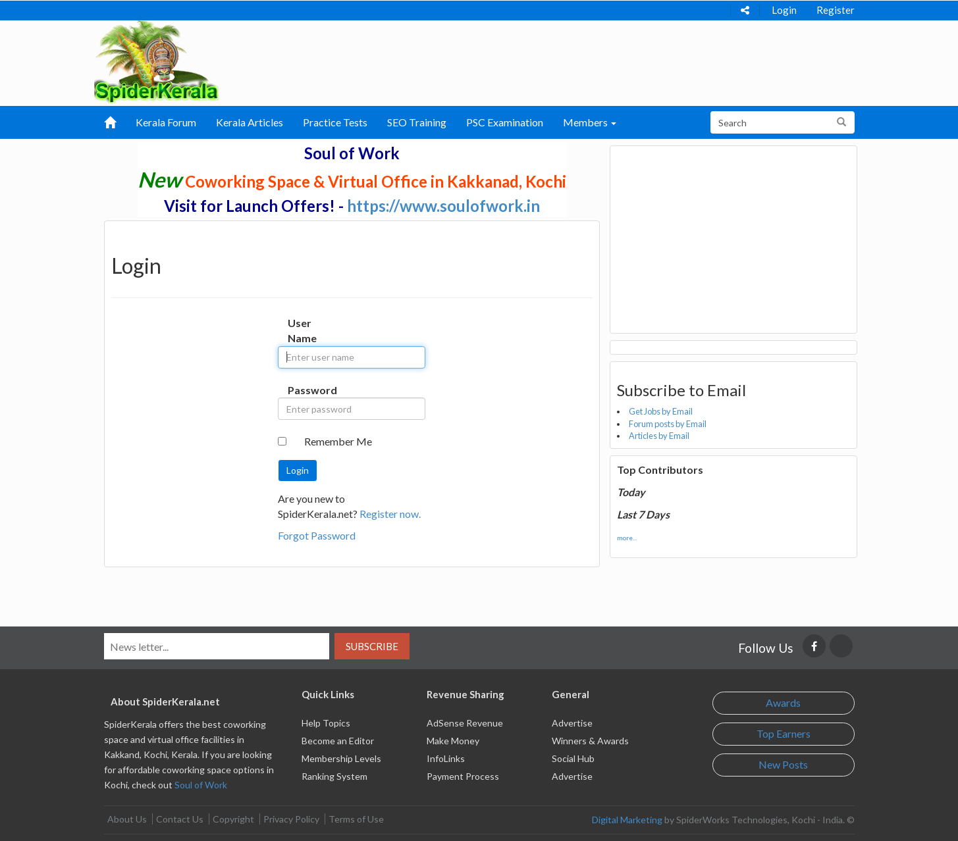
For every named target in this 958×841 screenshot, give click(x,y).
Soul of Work (200, 784)
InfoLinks (446, 758)
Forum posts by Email (667, 424)
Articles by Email (659, 435)
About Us (127, 819)
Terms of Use (356, 819)
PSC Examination (504, 122)
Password (301, 390)
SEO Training (416, 122)
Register (835, 10)
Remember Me (338, 441)
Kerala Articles (249, 122)
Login (784, 10)
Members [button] (589, 122)
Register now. (390, 513)
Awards (783, 702)
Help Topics (326, 722)
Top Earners (784, 733)
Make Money (453, 740)
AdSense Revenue (465, 722)
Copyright (233, 819)
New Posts (783, 764)
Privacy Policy (291, 819)
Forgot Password (317, 535)
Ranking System (334, 776)
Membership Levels (341, 758)
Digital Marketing (627, 819)
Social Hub (573, 758)
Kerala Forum (166, 122)
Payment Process (463, 776)
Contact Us (179, 819)
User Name (301, 330)
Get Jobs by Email (661, 411)
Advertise (572, 722)
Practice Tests (335, 122)
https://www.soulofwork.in (443, 205)
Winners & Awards (590, 740)
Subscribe (372, 646)
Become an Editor (338, 740)
